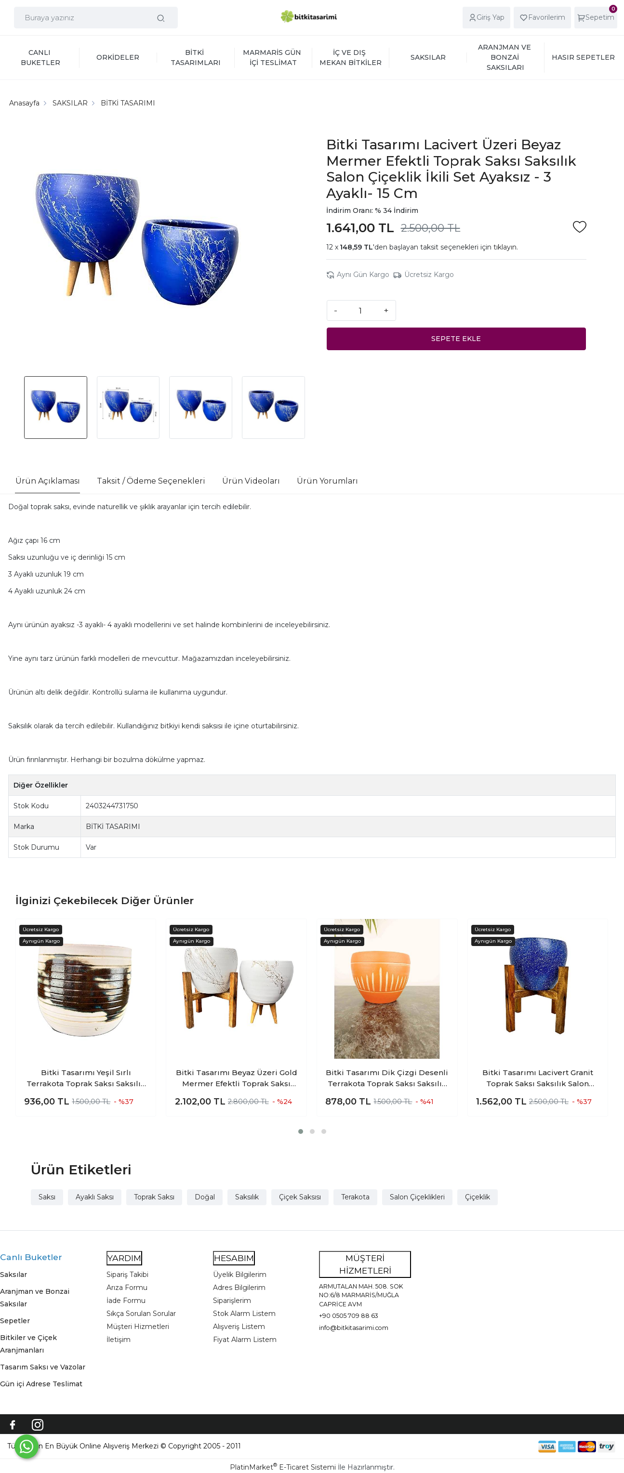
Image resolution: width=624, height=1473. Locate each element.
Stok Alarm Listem (244, 1313)
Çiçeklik (477, 1197)
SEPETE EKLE (456, 338)
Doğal (205, 1197)
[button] (300, 1131)
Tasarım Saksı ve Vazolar (42, 1367)
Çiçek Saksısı (300, 1197)
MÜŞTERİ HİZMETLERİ (365, 1264)
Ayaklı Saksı (95, 1197)
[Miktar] (360, 310)
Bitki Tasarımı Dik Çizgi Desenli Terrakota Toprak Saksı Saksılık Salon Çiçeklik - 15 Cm (387, 1078)
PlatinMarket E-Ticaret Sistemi (283, 1467)
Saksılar (13, 1274)
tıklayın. (505, 247)
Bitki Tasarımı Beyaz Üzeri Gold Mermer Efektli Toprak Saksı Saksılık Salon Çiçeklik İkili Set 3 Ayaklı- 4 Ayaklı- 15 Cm (236, 1078)
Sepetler (15, 1320)
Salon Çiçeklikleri (417, 1197)
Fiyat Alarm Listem (245, 1339)
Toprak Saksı (154, 1197)
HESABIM (234, 1258)
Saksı (47, 1197)
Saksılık (247, 1197)
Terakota (355, 1197)
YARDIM (124, 1258)
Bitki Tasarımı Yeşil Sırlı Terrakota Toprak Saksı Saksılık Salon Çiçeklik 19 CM (86, 1078)
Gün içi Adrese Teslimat (41, 1384)
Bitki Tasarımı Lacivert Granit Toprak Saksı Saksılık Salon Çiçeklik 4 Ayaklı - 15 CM (537, 1078)
